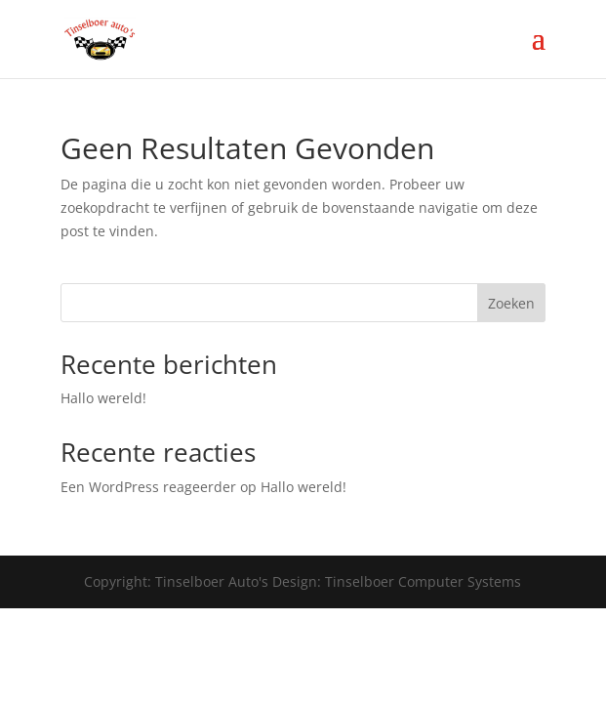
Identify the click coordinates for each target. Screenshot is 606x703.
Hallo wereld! (103, 398)
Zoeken (511, 303)
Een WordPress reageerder (148, 486)
